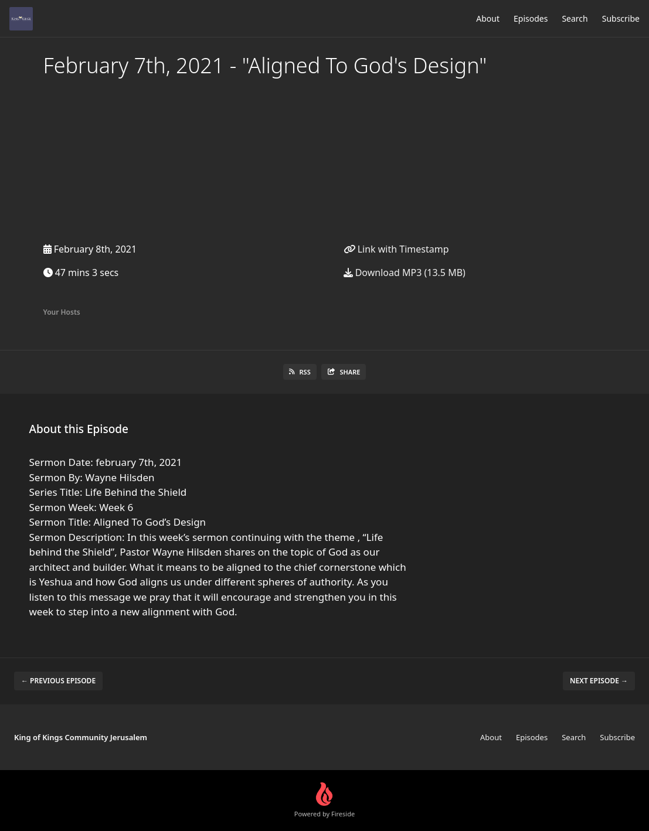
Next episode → (599, 681)
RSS (300, 371)
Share (344, 371)
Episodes (531, 18)
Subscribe (621, 18)
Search (574, 18)
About (488, 18)
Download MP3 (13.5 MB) (404, 272)
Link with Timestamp (396, 249)
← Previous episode (58, 681)
